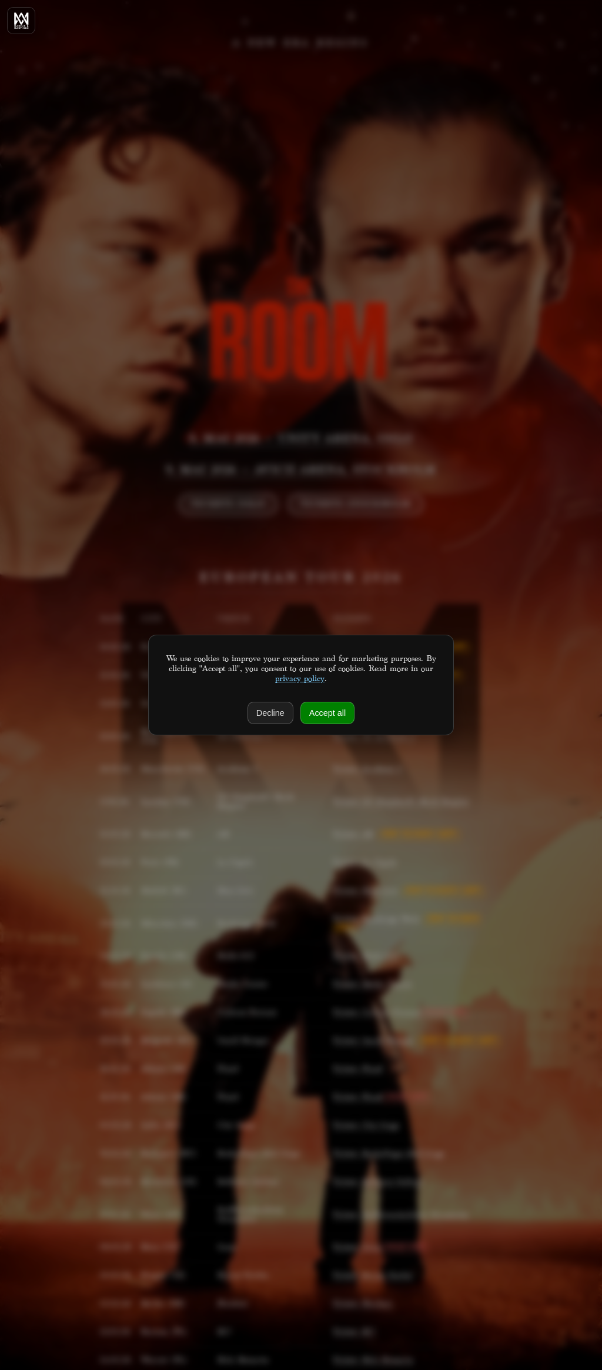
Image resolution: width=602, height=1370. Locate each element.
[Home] (21, 20)
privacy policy (300, 679)
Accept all (327, 713)
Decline (270, 713)
